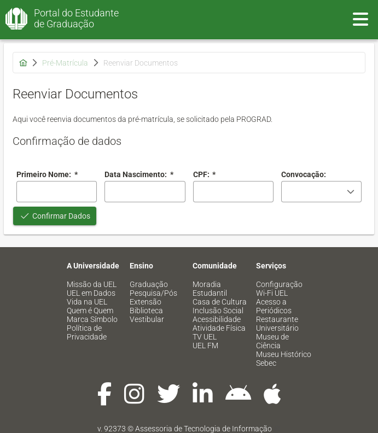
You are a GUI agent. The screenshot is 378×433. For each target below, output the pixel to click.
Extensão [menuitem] (145, 301)
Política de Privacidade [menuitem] (87, 332)
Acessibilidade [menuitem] (217, 319)
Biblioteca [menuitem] (146, 310)
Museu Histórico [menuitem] (283, 354)
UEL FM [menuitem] (205, 345)
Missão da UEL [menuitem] (92, 284)
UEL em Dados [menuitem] (91, 293)
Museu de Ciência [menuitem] (272, 341)
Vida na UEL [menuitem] (87, 301)
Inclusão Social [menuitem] (218, 310)
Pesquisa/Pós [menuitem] (153, 293)
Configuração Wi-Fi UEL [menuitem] (279, 288)
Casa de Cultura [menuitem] (220, 301)
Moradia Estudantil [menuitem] (210, 288)
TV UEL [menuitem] (205, 336)
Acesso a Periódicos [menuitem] (274, 306)
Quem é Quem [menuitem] (90, 310)
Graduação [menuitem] (149, 284)
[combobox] (144, 191)
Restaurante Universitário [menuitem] (277, 323)
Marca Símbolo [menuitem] (92, 319)
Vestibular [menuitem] (147, 319)
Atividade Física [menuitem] (219, 328)
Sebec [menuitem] (266, 363)
